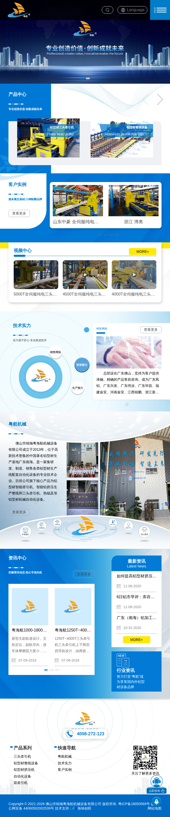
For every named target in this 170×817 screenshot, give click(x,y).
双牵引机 (21, 783)
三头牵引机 (22, 756)
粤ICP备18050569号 (134, 804)
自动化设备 (22, 776)
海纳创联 (84, 808)
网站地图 (155, 808)
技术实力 (65, 763)
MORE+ (142, 252)
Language (136, 10)
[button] (82, 78)
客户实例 (65, 770)
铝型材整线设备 (26, 763)
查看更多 (19, 213)
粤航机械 (65, 756)
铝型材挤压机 (24, 770)
